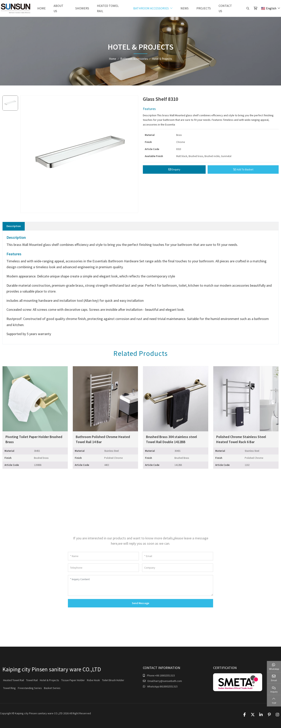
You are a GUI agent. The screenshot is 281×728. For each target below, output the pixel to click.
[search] (247, 8)
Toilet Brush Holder (113, 680)
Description (13, 226)
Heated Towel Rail (108, 8)
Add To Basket (243, 169)
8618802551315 (169, 686)
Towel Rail (32, 680)
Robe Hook (93, 680)
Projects (203, 8)
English (268, 8)
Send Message (140, 603)
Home (41, 8)
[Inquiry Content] (140, 585)
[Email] (177, 556)
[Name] (103, 556)
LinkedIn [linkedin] (261, 714)
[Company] (177, 567)
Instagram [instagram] (277, 714)
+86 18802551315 (165, 675)
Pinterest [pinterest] (269, 714)
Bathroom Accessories (151, 8)
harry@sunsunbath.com (168, 681)
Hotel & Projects (49, 680)
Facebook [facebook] (244, 714)
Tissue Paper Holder (73, 680)
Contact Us (225, 8)
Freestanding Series (30, 688)
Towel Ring (9, 688)
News (185, 8)
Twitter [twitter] (252, 714)
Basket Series (52, 688)
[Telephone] (103, 567)
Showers (82, 8)
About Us (58, 8)
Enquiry (174, 169)
